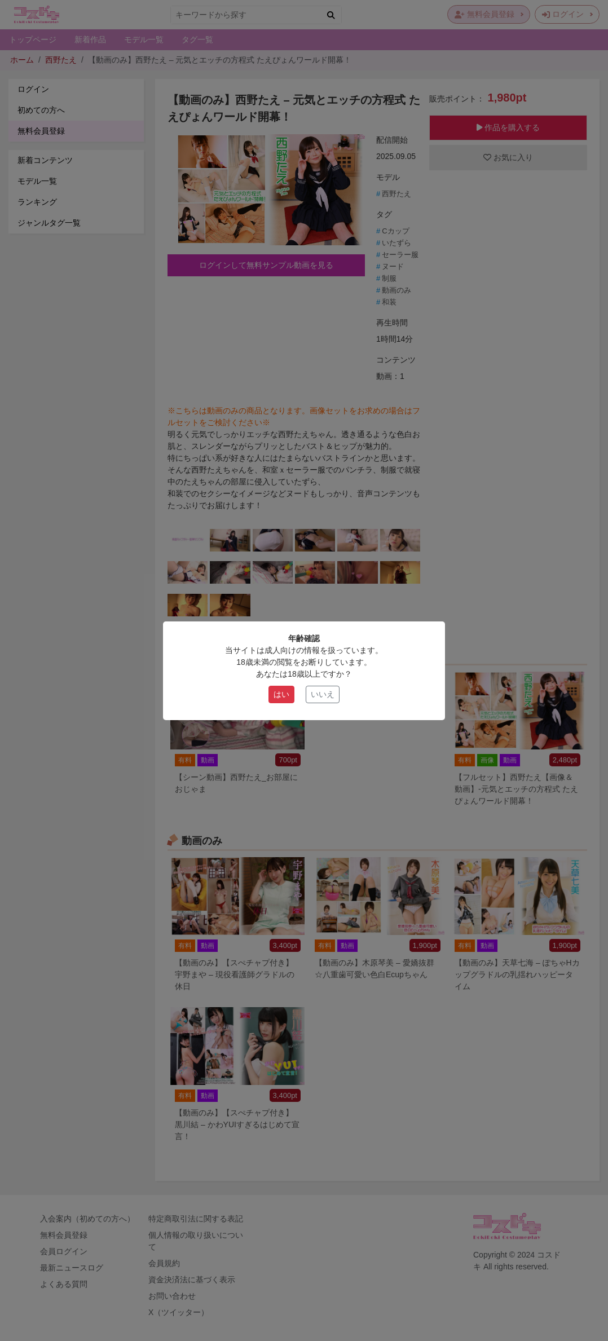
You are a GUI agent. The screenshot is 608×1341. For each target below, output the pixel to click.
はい (281, 694)
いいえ (322, 694)
